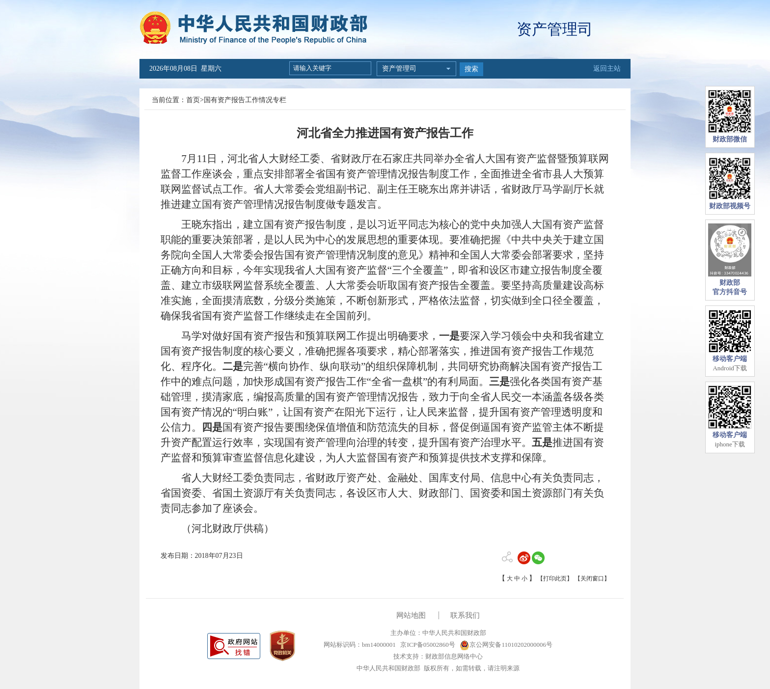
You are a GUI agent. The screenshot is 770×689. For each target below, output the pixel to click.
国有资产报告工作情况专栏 (245, 100)
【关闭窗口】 (592, 578)
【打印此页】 (555, 578)
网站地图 (411, 615)
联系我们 (465, 615)
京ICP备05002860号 (427, 644)
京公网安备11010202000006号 (506, 644)
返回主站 (607, 68)
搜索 (471, 69)
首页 (193, 100)
